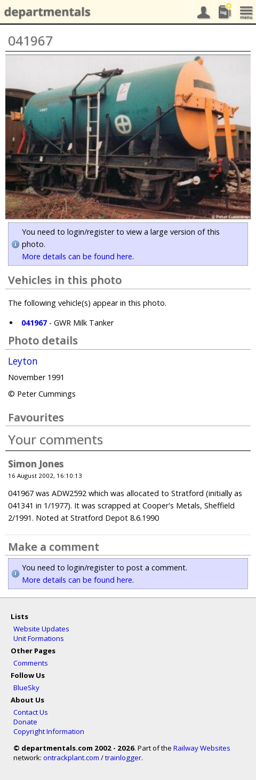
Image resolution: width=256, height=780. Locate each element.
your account (202, 12)
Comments (30, 663)
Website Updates (41, 629)
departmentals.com (45, 12)
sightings (224, 12)
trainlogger (123, 757)
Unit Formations (38, 638)
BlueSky (26, 687)
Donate (25, 722)
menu (245, 12)
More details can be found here (77, 256)
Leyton (23, 361)
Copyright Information (48, 731)
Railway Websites (201, 748)
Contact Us (30, 712)
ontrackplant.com (71, 757)
